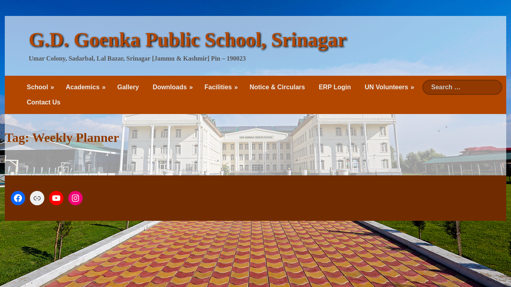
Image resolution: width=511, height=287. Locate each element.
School (37, 87)
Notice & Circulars (277, 87)
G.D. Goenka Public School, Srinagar (188, 39)
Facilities (218, 87)
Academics (83, 87)
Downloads (169, 87)
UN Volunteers (386, 87)
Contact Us (43, 102)
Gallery (128, 87)
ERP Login (335, 87)
